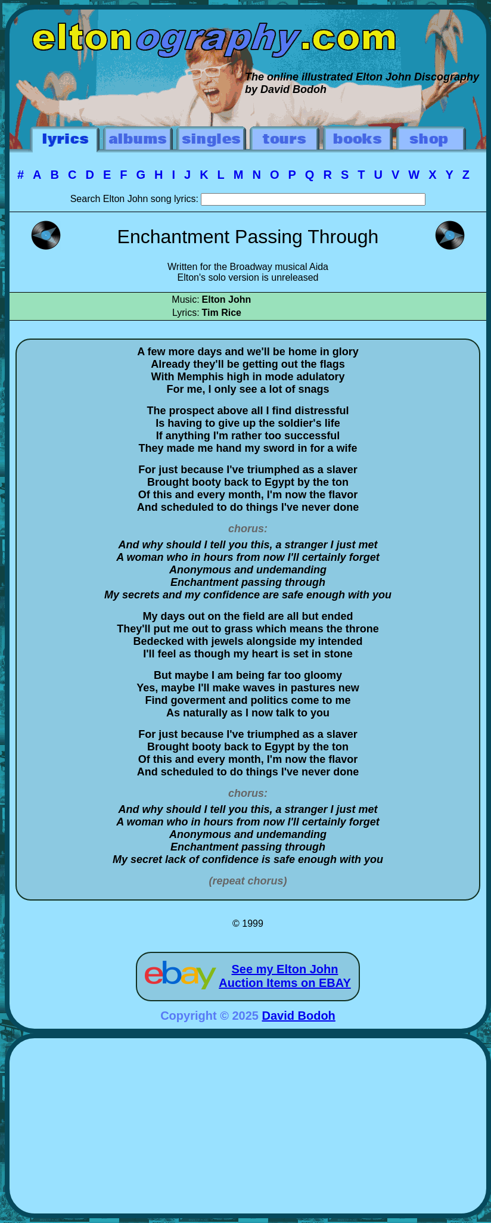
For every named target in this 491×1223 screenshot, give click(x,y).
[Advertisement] (248, 1127)
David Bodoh (298, 1015)
